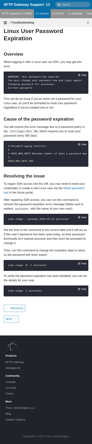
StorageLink (12, 367)
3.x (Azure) (42, 13)
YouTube (10, 387)
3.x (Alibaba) (75, 13)
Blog (8, 413)
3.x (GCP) (58, 13)
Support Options (15, 419)
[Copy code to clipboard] (82, 75)
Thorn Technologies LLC (20, 407)
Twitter (9, 393)
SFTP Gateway (14, 362)
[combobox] (72, 4)
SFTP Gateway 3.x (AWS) (17, 13)
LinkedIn (10, 381)
